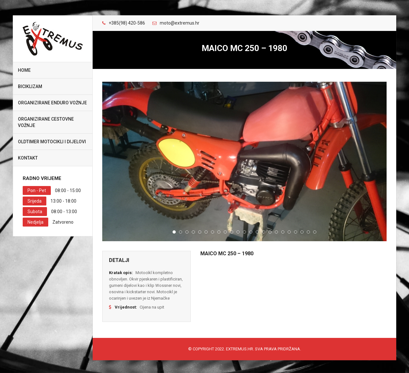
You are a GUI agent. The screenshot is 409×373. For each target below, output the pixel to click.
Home (24, 70)
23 (314, 232)
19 (289, 232)
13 (250, 232)
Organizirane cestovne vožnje (46, 122)
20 (295, 232)
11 (238, 232)
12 (244, 232)
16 (270, 232)
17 (276, 232)
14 (257, 232)
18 (282, 232)
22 (308, 232)
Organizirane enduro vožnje (52, 102)
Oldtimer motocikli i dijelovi (52, 141)
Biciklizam (30, 86)
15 (263, 232)
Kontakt (28, 157)
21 (302, 232)
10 (231, 232)
